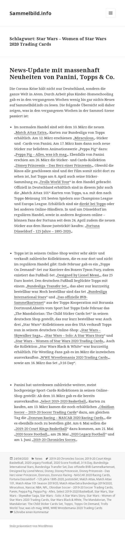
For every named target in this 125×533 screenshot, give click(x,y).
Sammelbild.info (30, 13)
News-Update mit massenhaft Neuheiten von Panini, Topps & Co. (62, 73)
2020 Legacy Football (88, 434)
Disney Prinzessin (66, 471)
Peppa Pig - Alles (44, 491)
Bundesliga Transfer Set (47, 286)
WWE (46, 508)
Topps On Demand (86, 504)
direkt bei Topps (92, 203)
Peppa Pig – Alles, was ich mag (41, 154)
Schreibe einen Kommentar (31, 512)
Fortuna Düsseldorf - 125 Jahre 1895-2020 (37, 479)
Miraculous (84, 138)
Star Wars (100, 491)
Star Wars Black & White (65, 500)
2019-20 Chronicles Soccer (54, 439)
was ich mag (33, 508)
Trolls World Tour (54, 181)
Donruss (44, 475)
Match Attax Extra (31, 132)
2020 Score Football (31, 434)
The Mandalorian (94, 500)
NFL (45, 487)
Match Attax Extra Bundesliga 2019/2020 (86, 483)
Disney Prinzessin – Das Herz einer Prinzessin (53, 165)
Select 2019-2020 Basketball (63, 401)
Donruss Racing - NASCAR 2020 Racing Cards (80, 475)
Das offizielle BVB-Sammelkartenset (91, 467)
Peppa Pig (25, 491)
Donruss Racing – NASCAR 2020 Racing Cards (66, 417)
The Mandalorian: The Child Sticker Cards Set (61, 502)
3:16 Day (86, 463)
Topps (68, 504)
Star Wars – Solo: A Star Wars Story (74, 335)
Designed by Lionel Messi (78, 275)
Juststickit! (71, 479)
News (38, 459)
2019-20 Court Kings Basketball (41, 428)
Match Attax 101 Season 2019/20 (37, 483)
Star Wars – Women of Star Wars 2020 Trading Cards (59, 340)
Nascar (30, 487)
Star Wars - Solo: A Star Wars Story (62, 496)
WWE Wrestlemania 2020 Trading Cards (74, 357)
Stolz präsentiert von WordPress (31, 526)
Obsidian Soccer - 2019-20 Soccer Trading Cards (81, 487)
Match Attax (87, 479)
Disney (49, 471)
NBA (39, 487)
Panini (13, 491)
